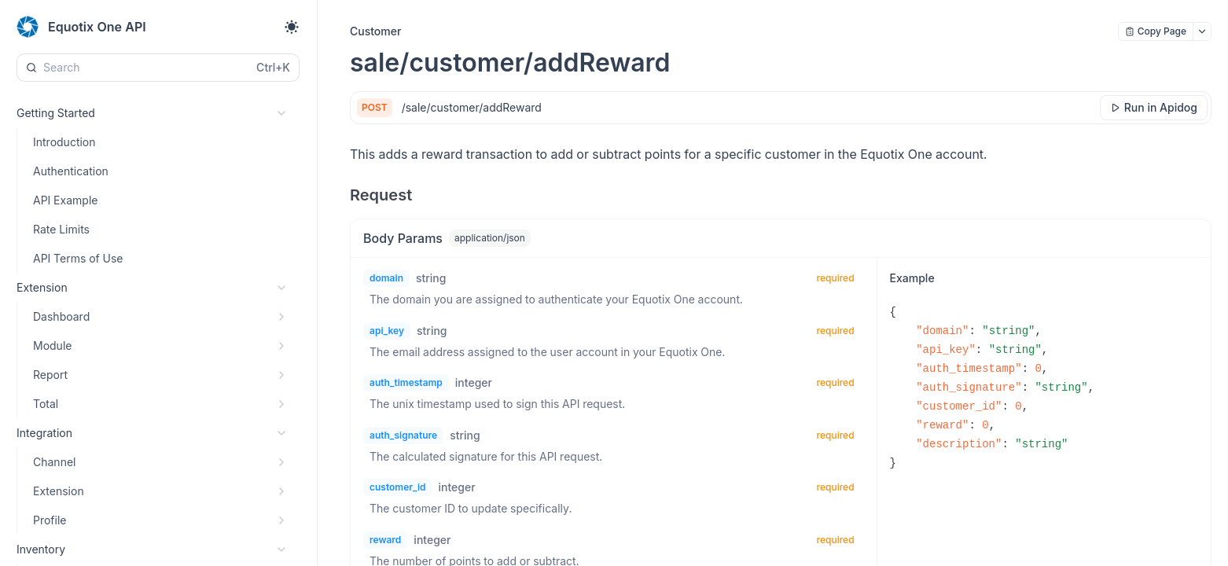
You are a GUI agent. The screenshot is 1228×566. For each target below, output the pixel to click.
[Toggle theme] (292, 27)
